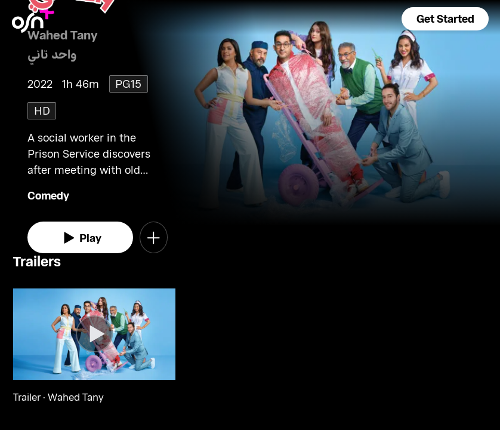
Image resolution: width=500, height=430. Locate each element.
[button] (445, 18)
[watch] (80, 237)
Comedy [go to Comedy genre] (48, 195)
